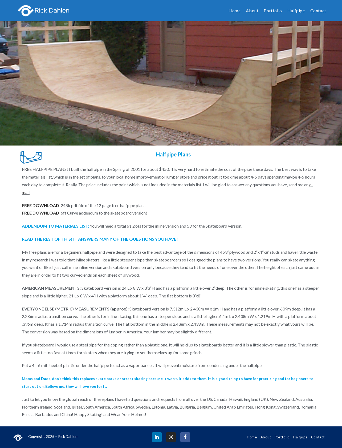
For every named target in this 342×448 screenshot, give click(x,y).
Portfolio (282, 437)
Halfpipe (300, 437)
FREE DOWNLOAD (40, 212)
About (265, 437)
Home (252, 437)
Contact (318, 437)
